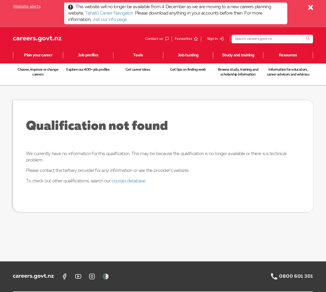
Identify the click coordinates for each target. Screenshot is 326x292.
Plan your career (38, 55)
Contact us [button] (158, 39)
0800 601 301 (296, 276)
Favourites (183, 39)
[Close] (310, 8)
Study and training (238, 55)
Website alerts (26, 7)
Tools (138, 55)
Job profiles (88, 55)
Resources (288, 55)
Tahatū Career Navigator (109, 13)
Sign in (212, 39)
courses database (128, 181)
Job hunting (188, 55)
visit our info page (109, 19)
